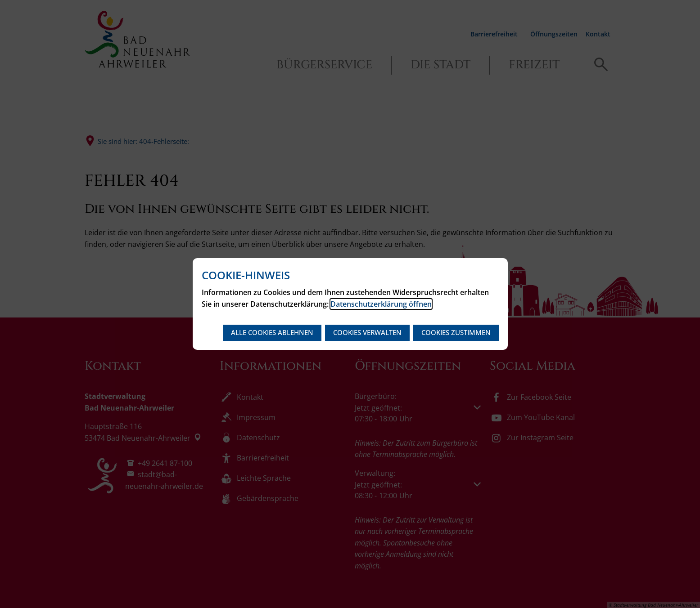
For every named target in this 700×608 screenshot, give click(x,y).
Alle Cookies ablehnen (272, 332)
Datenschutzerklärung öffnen (381, 304)
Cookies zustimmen (456, 332)
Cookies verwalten (367, 332)
